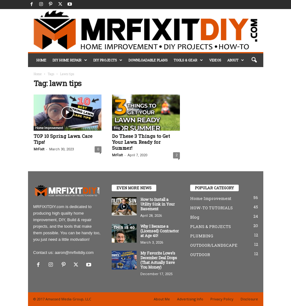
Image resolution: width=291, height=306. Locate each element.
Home (38, 74)
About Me (162, 299)
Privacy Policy (221, 299)
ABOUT (235, 60)
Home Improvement (49, 128)
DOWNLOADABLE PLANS (148, 60)
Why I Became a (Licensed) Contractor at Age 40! (159, 231)
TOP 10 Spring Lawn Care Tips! (63, 139)
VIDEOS (215, 60)
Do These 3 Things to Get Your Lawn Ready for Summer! (141, 142)
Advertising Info (190, 299)
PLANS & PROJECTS (210, 226)
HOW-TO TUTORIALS (211, 208)
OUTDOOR (200, 254)
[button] (254, 60)
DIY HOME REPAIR (70, 60)
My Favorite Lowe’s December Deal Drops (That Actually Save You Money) (158, 260)
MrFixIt (39, 149)
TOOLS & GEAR (188, 60)
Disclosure (249, 299)
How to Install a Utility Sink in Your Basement (157, 204)
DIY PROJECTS (107, 60)
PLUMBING (201, 236)
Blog (117, 128)
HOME (41, 60)
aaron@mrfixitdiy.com (74, 252)
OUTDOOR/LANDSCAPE (213, 245)
